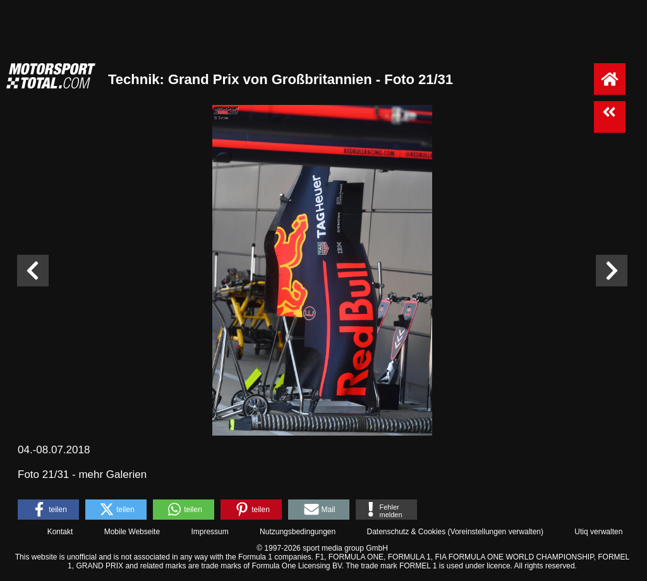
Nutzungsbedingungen (298, 531)
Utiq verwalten (598, 531)
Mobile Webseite (132, 531)
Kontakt (60, 531)
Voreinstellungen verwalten (495, 531)
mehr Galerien (112, 474)
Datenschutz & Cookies (405, 531)
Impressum (209, 531)
